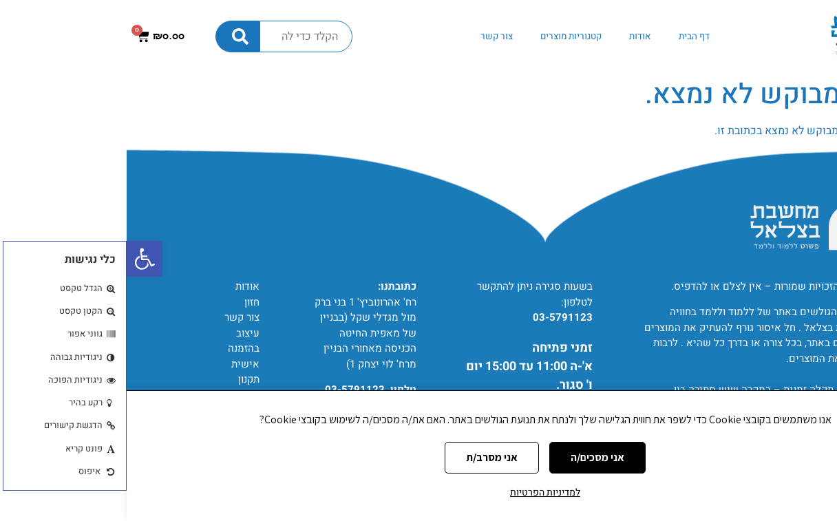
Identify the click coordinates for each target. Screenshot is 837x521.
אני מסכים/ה (471, 457)
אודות (513, 36)
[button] (18, 259)
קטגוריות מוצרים (444, 36)
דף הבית (567, 36)
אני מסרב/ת (365, 457)
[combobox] (179, 36)
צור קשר (370, 36)
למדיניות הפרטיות (418, 492)
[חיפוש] (111, 36)
